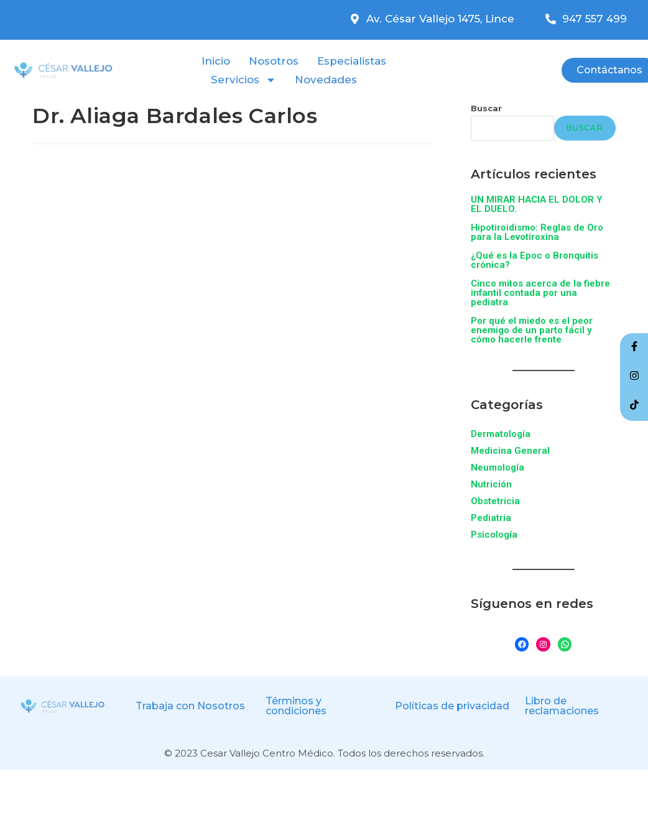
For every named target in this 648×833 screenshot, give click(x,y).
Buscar (486, 108)
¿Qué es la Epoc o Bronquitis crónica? (534, 260)
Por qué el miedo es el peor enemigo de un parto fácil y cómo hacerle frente (532, 330)
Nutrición (491, 484)
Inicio (215, 61)
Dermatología (500, 434)
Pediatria (491, 517)
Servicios (243, 79)
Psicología (494, 534)
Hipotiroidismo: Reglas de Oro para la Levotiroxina (537, 232)
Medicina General (510, 450)
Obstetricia (495, 501)
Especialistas (351, 61)
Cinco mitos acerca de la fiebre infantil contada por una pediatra (540, 293)
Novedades (326, 79)
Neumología (497, 467)
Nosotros (274, 61)
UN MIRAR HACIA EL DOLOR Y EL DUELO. (537, 204)
